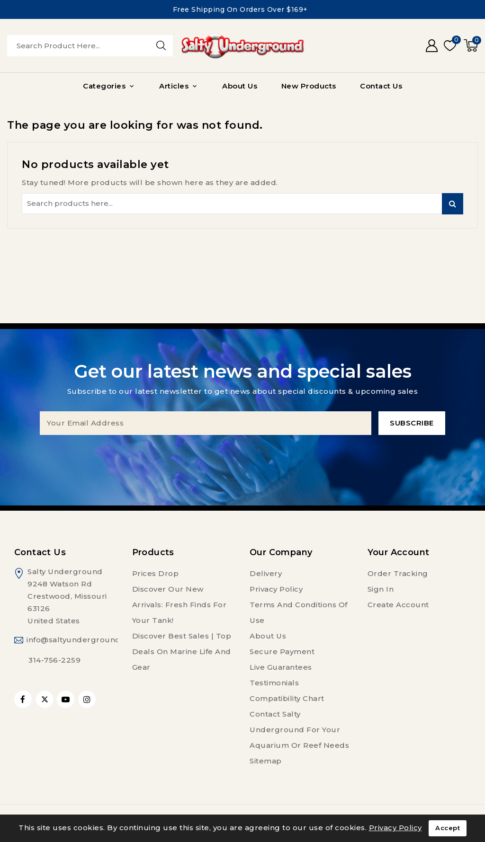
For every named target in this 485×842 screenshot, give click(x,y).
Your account (399, 552)
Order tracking (398, 573)
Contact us (40, 552)
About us (268, 635)
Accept (447, 828)
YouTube (66, 699)
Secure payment (282, 651)
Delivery (266, 573)
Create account (398, 604)
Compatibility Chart (287, 698)
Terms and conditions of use (299, 612)
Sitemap (266, 760)
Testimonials (274, 682)
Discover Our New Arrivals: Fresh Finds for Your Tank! (179, 605)
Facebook (24, 699)
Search (452, 203)
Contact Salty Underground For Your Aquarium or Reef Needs (299, 729)
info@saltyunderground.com (83, 639)
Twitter (45, 699)
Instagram (88, 699)
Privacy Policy (276, 589)
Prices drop (155, 573)
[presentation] (242, 453)
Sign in (381, 589)
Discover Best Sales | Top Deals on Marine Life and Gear (182, 651)
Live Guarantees (281, 667)
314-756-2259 (54, 660)
